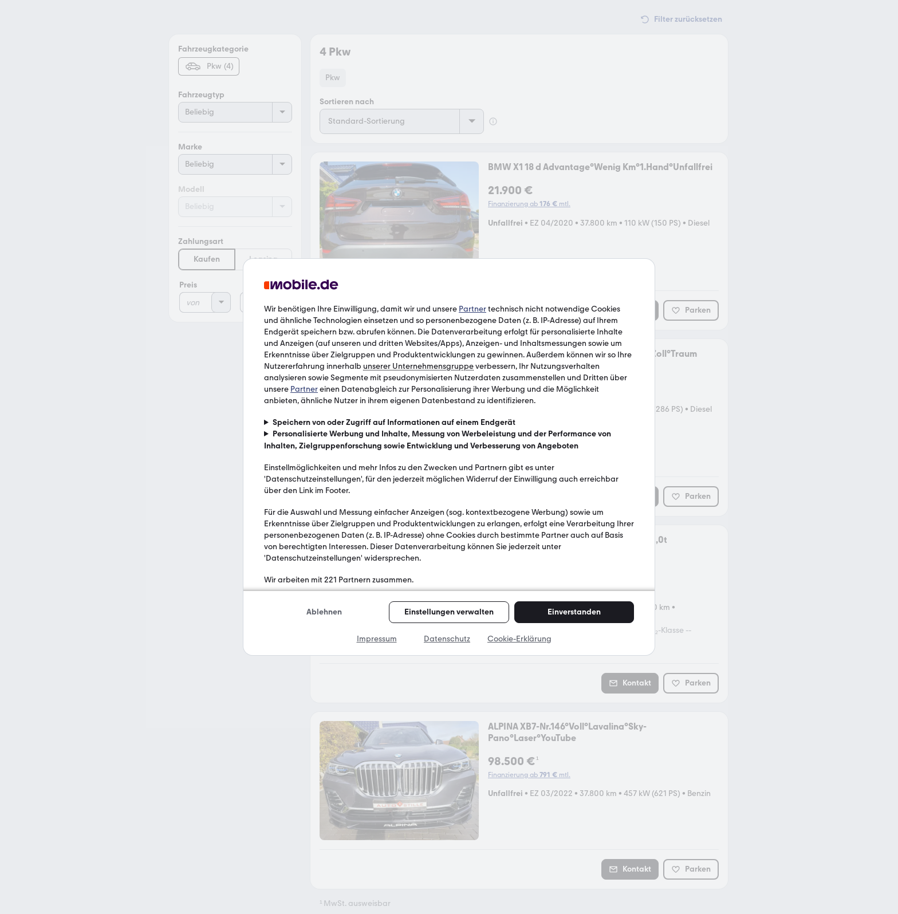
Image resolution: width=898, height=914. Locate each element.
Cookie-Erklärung (519, 639)
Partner (472, 309)
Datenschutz (447, 639)
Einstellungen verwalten (449, 612)
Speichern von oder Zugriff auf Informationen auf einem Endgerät (394, 422)
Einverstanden (574, 612)
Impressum (377, 639)
